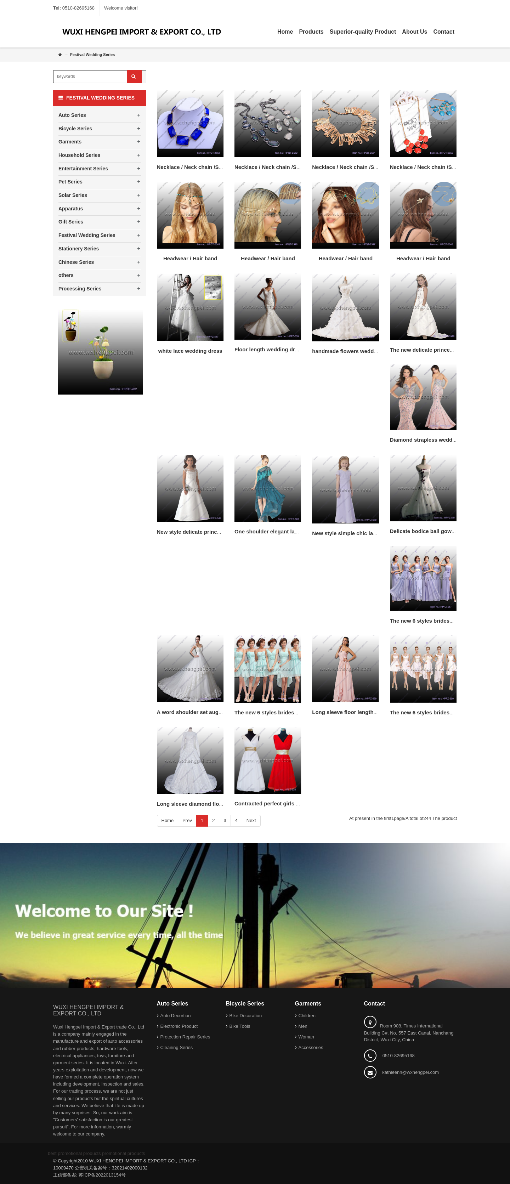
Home (168, 820)
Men (303, 1026)
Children (307, 1015)
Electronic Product (179, 1026)
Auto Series (72, 115)
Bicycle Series (75, 128)
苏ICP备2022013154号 (102, 1175)
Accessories (311, 1047)
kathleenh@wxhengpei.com (410, 1072)
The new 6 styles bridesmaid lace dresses (442, 712)
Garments (69, 142)
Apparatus (70, 208)
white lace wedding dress (190, 351)
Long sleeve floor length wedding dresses (365, 712)
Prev (187, 820)
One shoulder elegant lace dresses (278, 531)
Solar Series (72, 195)
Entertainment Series (83, 168)
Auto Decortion (175, 1015)
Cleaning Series (176, 1047)
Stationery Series (78, 248)
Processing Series (79, 288)
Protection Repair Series (185, 1036)
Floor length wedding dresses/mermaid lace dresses (300, 349)
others (66, 275)
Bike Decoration (246, 1015)
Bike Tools (240, 1026)
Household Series (79, 155)
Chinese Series (76, 262)
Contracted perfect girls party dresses (282, 803)
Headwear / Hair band (190, 258)
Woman (306, 1036)
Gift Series (70, 222)
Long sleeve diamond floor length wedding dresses (222, 804)
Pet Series (70, 182)
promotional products (123, 1153)
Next (251, 820)
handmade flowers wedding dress (354, 351)
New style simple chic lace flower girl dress (366, 533)
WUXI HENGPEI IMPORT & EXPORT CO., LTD (88, 1010)
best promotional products (74, 1153)
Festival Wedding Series (86, 235)
